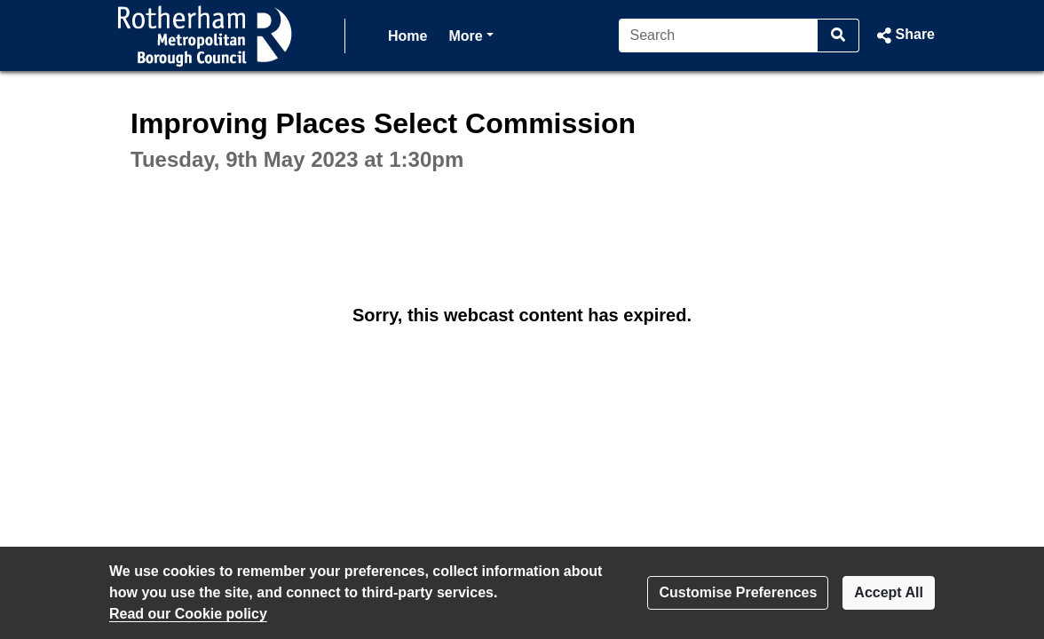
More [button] (470, 34)
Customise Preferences (738, 592)
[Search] (719, 35)
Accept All (888, 592)
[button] (904, 35)
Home (407, 35)
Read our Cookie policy (188, 613)
